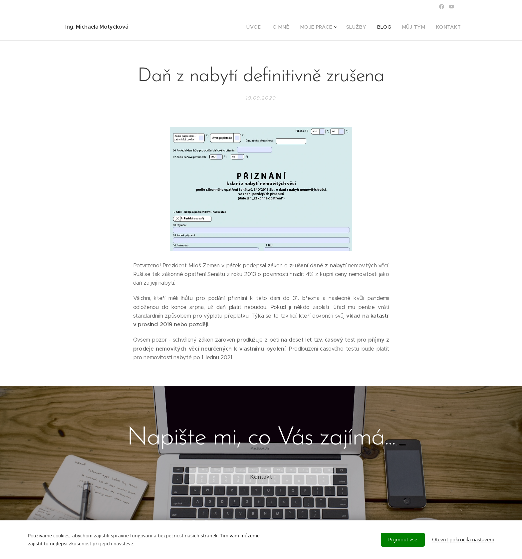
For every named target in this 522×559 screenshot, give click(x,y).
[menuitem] (271, 27)
